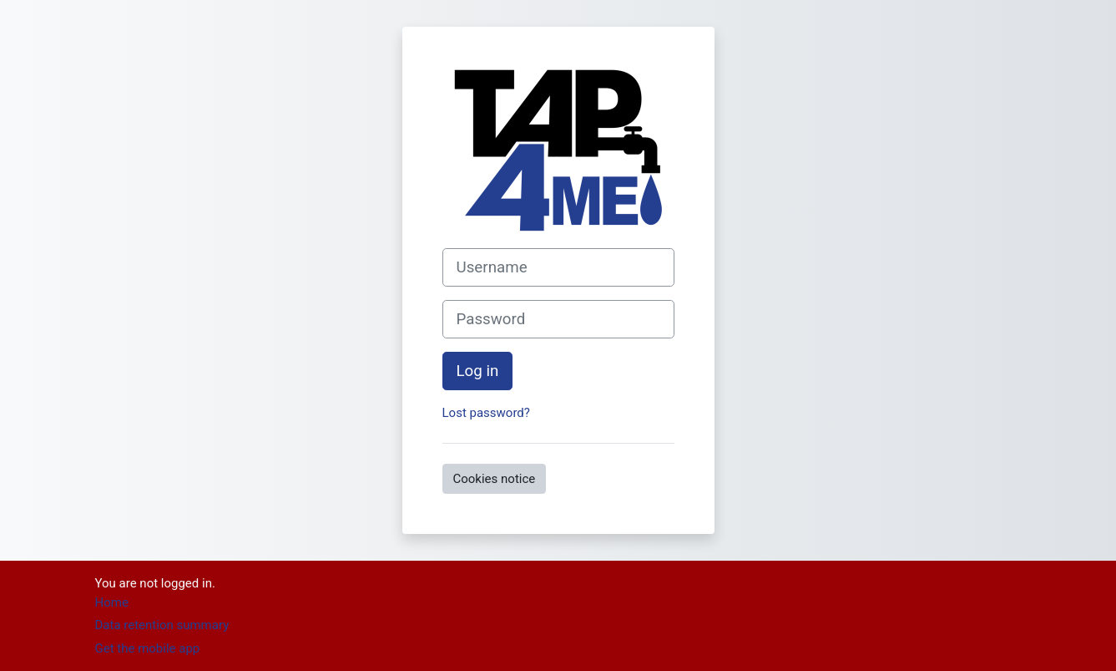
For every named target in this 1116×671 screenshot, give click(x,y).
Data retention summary (162, 625)
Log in (478, 371)
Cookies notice (494, 478)
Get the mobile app (147, 648)
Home (112, 602)
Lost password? (486, 412)
